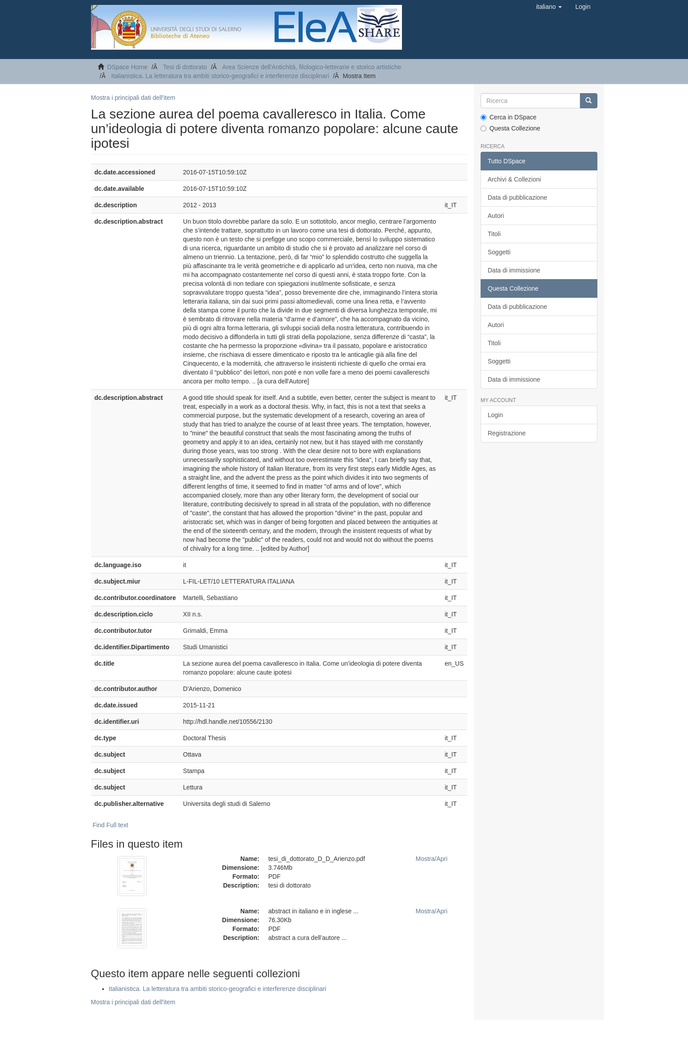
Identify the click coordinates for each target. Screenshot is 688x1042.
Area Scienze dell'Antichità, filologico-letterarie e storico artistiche (311, 67)
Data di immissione (514, 270)
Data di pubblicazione (517, 197)
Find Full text (110, 825)
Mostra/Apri (432, 858)
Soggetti (499, 252)
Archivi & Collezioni (514, 179)
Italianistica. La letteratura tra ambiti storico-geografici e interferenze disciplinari (220, 75)
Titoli (494, 233)
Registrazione (507, 433)
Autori (496, 215)
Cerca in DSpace (509, 117)
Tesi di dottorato (185, 67)
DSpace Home (127, 67)
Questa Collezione (510, 128)
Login (495, 414)
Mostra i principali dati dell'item (133, 97)
